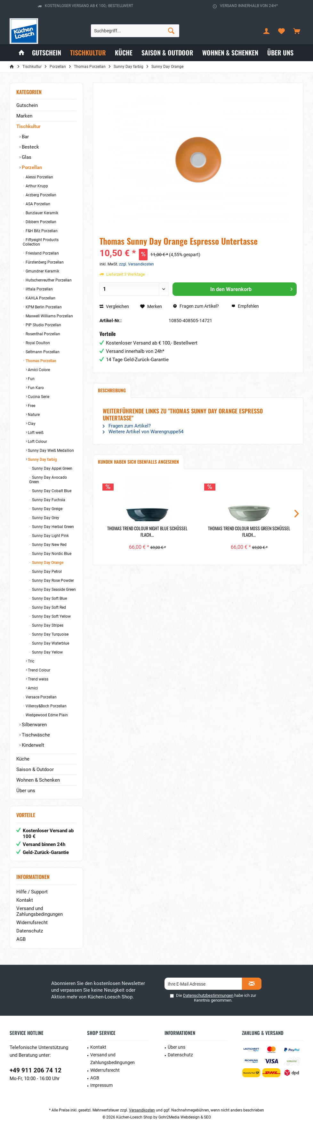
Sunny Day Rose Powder (52, 580)
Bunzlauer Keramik (41, 213)
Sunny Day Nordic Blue (51, 553)
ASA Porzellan (37, 204)
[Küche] (123, 52)
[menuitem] (296, 30)
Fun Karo (35, 388)
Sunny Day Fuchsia (48, 500)
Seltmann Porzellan (42, 352)
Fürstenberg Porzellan (44, 262)
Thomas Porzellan (40, 361)
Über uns (25, 790)
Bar (24, 137)
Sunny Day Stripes (47, 625)
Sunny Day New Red (49, 544)
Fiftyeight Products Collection (41, 242)
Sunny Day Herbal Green (52, 527)
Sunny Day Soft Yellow (51, 616)
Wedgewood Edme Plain (46, 715)
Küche (22, 759)
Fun (31, 379)
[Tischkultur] (88, 52)
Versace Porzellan (41, 697)
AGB (21, 939)
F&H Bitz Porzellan (41, 231)
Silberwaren (33, 725)
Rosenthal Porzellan (42, 334)
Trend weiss (37, 679)
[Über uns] (280, 52)
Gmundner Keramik (42, 271)
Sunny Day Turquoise (49, 634)
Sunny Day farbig (42, 459)
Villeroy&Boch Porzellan (46, 706)
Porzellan (31, 167)
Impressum (101, 1085)
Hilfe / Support (32, 892)
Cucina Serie (38, 397)
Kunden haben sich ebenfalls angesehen (138, 461)
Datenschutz (29, 931)
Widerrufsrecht (32, 922)
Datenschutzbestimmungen (208, 995)
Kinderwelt (32, 745)
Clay (31, 423)
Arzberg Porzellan (40, 195)
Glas (25, 157)
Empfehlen (245, 306)
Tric (30, 661)
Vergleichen (114, 306)
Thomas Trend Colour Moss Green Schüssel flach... (249, 531)
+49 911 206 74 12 (35, 1070)
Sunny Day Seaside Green (53, 589)
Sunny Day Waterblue (50, 643)
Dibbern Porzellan (40, 222)
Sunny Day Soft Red (48, 607)
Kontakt (24, 900)
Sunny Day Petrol (46, 571)
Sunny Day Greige (46, 509)
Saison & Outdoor (35, 769)
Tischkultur (28, 126)
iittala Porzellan (39, 289)
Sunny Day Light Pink (50, 535)
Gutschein (27, 105)
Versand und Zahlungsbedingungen (39, 911)
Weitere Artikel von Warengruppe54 (143, 432)
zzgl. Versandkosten (136, 264)
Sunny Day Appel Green (51, 468)
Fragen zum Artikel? (196, 306)
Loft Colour (37, 441)
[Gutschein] (47, 52)
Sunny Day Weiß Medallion (50, 450)
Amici (32, 688)
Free (31, 405)
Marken (24, 116)
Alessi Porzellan (39, 177)
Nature (33, 414)
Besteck (29, 147)
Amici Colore (38, 370)
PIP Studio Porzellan (43, 325)
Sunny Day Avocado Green (48, 479)
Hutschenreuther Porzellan (48, 280)
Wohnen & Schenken (38, 780)
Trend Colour (38, 670)
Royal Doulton (37, 343)
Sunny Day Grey (45, 518)
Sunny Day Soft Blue (49, 598)
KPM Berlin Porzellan (43, 307)
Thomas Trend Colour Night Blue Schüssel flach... (147, 531)
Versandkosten (142, 1110)
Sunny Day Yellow (47, 652)
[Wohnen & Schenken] (230, 52)
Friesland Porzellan (42, 253)
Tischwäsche (35, 735)
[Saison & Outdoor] (167, 52)
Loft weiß (35, 432)
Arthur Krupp (36, 186)
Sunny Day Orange (47, 562)
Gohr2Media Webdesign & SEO (184, 1117)
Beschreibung (112, 390)
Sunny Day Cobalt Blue (51, 491)
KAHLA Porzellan (40, 298)
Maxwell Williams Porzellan (49, 316)
